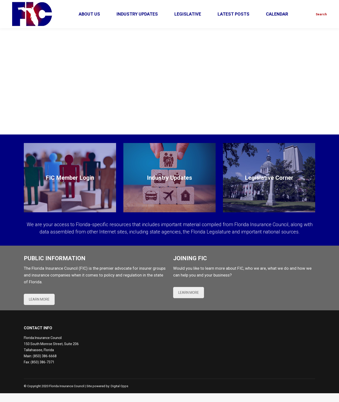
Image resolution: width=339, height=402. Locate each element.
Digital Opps (119, 395)
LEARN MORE (39, 308)
